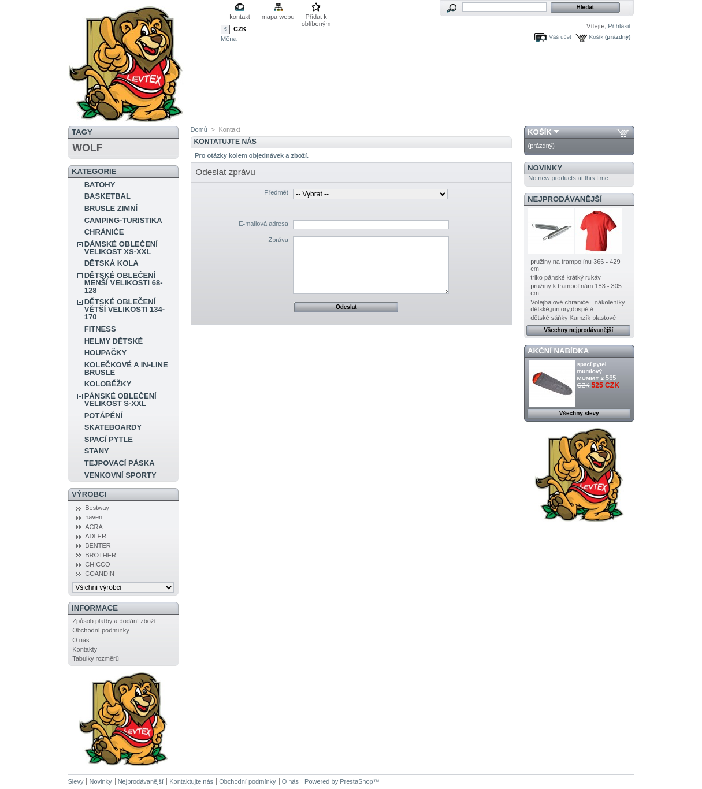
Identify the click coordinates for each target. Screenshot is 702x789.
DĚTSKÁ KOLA (111, 263)
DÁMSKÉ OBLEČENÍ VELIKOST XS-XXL (121, 248)
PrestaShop (356, 781)
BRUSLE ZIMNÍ (111, 208)
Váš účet (560, 37)
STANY (96, 450)
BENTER (98, 545)
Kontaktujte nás (191, 781)
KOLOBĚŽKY (108, 383)
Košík (596, 37)
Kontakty (84, 649)
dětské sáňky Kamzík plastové (573, 317)
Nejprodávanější (565, 199)
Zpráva (278, 239)
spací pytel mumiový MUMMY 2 (592, 371)
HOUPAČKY (105, 352)
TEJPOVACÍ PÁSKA (119, 463)
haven (93, 516)
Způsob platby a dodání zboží (113, 620)
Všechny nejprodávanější (578, 330)
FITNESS (100, 329)
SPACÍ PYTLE (108, 439)
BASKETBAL (107, 196)
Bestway (97, 507)
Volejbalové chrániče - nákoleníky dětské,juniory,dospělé (577, 305)
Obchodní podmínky (100, 630)
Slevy (76, 781)
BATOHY (100, 184)
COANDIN (99, 573)
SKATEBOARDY (113, 427)
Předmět (276, 192)
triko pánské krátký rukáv (565, 277)
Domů (199, 129)
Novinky (545, 167)
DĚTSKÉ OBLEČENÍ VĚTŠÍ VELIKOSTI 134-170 (124, 309)
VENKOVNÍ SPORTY (120, 475)
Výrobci (89, 494)
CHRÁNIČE (104, 232)
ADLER (95, 536)
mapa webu (278, 16)
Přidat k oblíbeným (316, 17)
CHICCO (97, 564)
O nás (80, 640)
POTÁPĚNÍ (103, 415)
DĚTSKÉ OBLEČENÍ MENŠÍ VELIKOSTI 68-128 (123, 283)
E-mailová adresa (263, 223)
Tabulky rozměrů (95, 658)
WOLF (87, 148)
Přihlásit (619, 26)
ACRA (94, 526)
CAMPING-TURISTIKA (123, 220)
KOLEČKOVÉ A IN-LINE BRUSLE (126, 368)
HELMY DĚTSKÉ (113, 341)
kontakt (239, 16)
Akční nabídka (558, 351)
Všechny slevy (579, 413)
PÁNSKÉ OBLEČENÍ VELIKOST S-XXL (120, 400)
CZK (240, 28)
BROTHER (100, 555)
